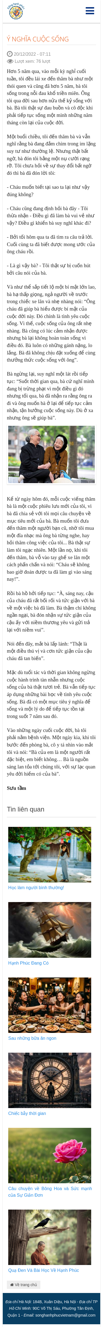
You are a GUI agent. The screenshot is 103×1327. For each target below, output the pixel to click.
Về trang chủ (23, 1285)
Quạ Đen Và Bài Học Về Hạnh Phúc (43, 1270)
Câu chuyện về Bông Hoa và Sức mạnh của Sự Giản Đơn (50, 1192)
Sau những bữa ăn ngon (32, 1038)
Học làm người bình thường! (36, 887)
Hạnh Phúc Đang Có (28, 963)
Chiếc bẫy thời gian (27, 1113)
